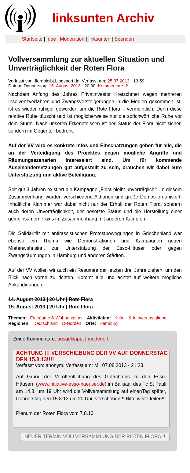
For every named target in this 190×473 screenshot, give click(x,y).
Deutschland (45, 323)
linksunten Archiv (103, 18)
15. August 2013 (65, 85)
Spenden (124, 39)
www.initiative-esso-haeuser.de (71, 384)
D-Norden (71, 323)
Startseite (32, 39)
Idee (51, 39)
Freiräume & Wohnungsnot (56, 317)
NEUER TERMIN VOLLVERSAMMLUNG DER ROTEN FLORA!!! (94, 436)
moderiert (98, 338)
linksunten (99, 39)
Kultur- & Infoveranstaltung (140, 317)
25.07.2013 (119, 80)
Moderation (72, 39)
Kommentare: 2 (113, 85)
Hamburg (109, 323)
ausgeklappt (70, 338)
